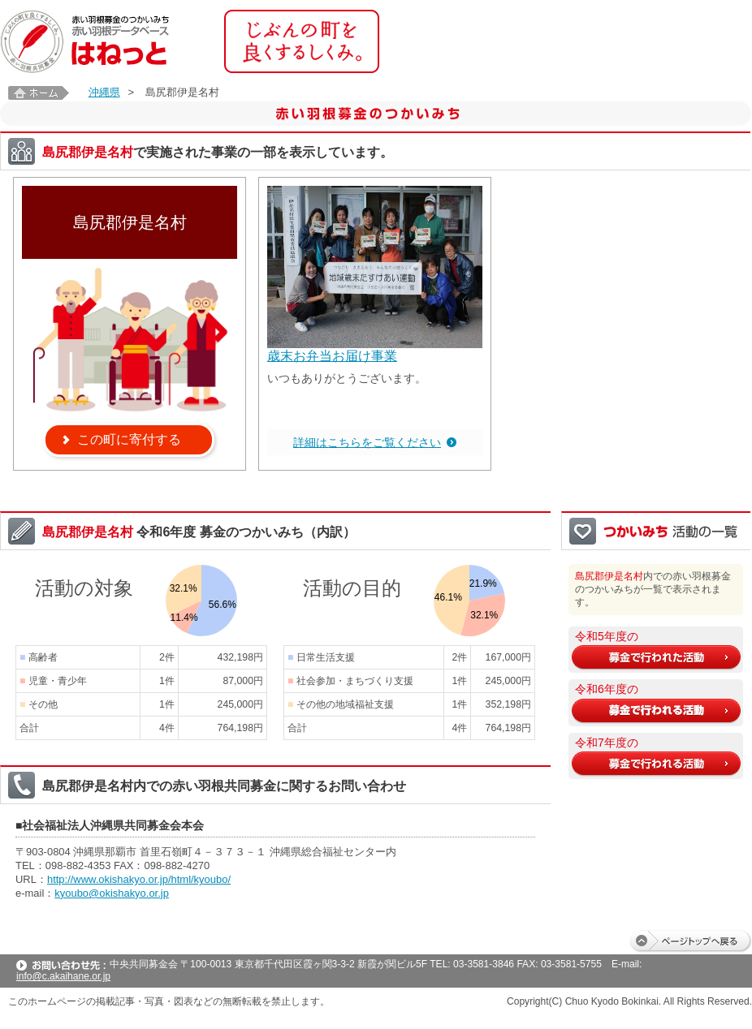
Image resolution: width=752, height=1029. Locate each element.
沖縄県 (104, 92)
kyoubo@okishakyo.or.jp (111, 893)
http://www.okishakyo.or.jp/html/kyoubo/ (139, 879)
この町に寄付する (129, 439)
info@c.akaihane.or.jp (63, 976)
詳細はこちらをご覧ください (367, 442)
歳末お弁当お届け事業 (332, 356)
